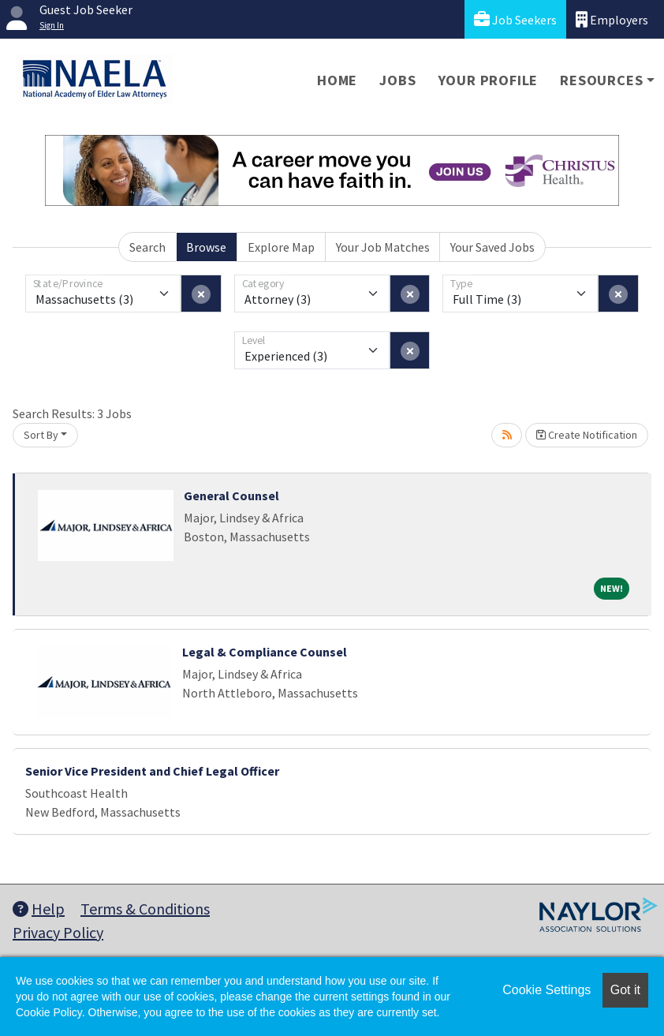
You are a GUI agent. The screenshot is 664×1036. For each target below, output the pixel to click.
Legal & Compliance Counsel (264, 652)
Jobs (397, 80)
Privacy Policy (58, 932)
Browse (206, 247)
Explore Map (281, 247)
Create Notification (586, 435)
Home (337, 80)
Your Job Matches (383, 247)
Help (39, 908)
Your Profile (488, 80)
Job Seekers (515, 19)
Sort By (41, 435)
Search (147, 247)
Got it (625, 990)
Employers (612, 19)
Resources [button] (601, 80)
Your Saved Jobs (492, 247)
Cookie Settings (546, 990)
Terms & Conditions (145, 908)
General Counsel (231, 495)
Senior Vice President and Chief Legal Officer (152, 771)
